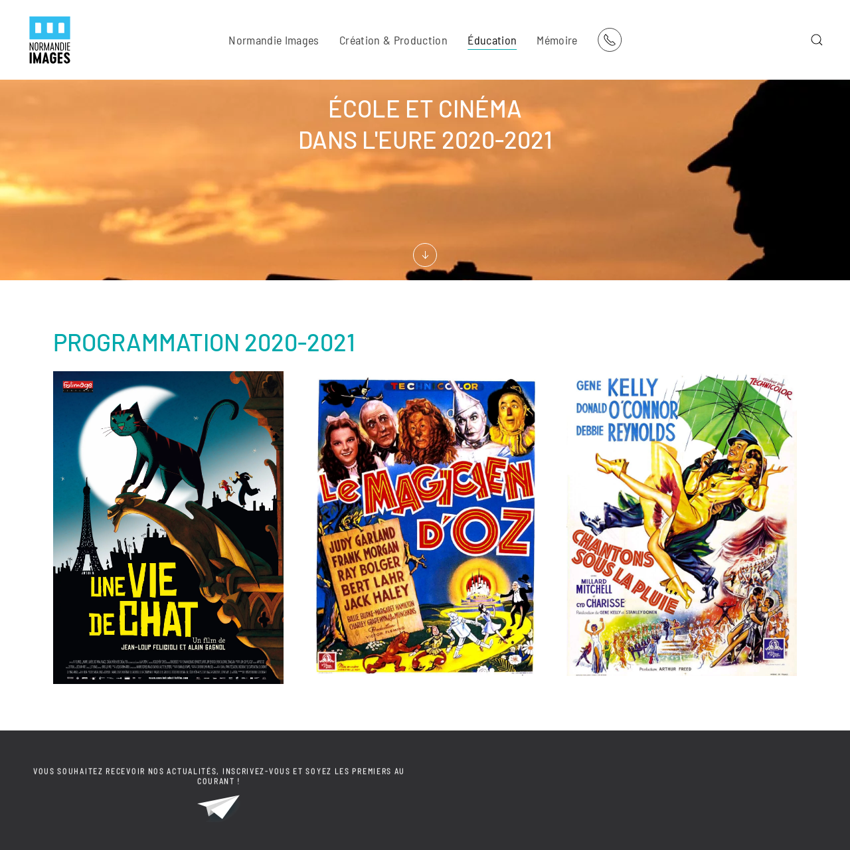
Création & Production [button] (393, 40)
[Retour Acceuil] (50, 39)
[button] (816, 39)
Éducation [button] (492, 40)
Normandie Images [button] (273, 40)
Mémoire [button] (557, 40)
